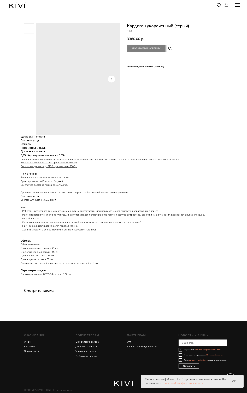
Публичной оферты (214, 355)
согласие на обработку (198, 360)
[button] (219, 5)
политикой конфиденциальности (183, 383)
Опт (129, 341)
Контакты (29, 346)
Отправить (189, 366)
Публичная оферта (86, 356)
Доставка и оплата (86, 346)
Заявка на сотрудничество (142, 346)
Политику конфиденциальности (208, 350)
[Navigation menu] (237, 5)
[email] (203, 343)
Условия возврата (85, 351)
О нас (27, 341)
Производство (32, 351)
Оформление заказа (87, 341)
